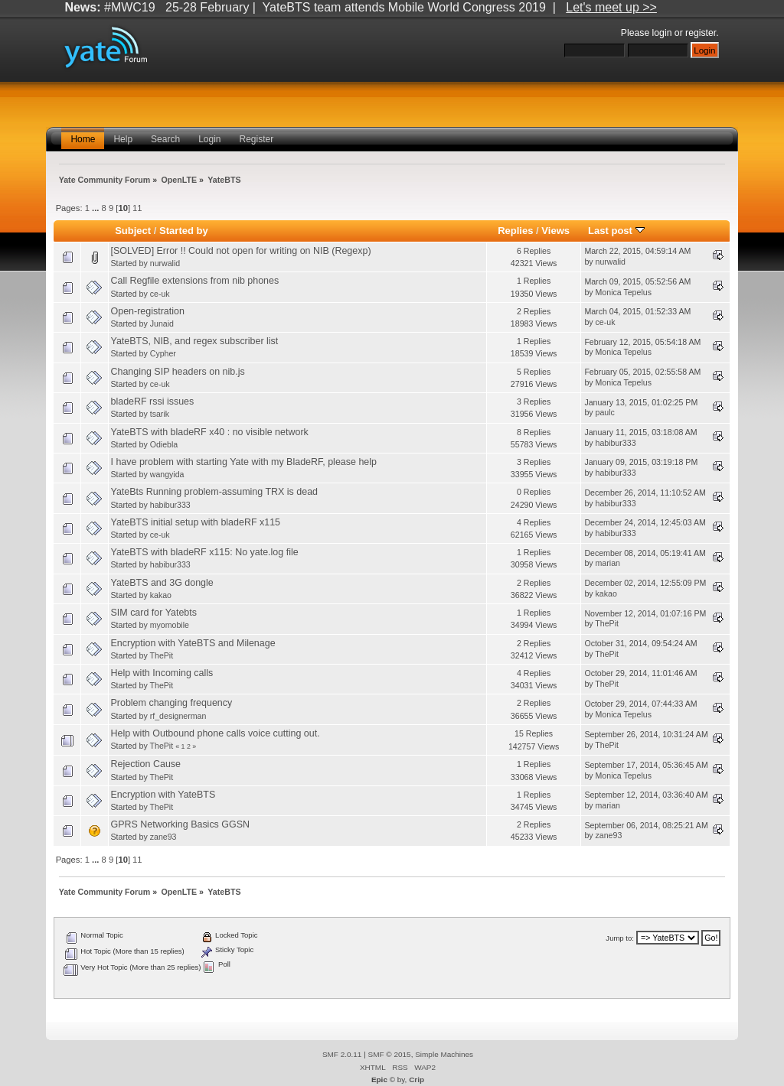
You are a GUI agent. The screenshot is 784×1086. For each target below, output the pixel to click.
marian (608, 562)
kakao (161, 595)
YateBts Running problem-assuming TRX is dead (214, 491)
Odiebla (164, 444)
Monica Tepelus (624, 292)
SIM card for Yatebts (154, 612)
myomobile (169, 624)
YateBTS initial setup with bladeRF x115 (196, 522)
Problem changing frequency (172, 702)
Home (82, 139)
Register (257, 139)
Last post (616, 230)
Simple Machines (444, 1054)
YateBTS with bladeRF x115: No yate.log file (205, 552)
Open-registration (148, 311)
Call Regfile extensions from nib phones (195, 280)
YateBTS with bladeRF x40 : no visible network (210, 432)
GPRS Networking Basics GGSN (180, 824)
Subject (133, 230)
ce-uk (160, 293)
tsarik (159, 413)
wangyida (167, 474)
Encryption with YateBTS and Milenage (193, 643)
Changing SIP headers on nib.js (178, 371)
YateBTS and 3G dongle (162, 582)
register (700, 33)
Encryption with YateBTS (163, 794)
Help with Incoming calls (162, 673)
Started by (183, 230)
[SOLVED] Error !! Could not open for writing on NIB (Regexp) (241, 250)
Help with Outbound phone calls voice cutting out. (215, 733)
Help (122, 139)
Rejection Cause (146, 764)
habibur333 (616, 442)
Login (209, 139)
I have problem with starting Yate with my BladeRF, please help (244, 462)
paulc (605, 412)
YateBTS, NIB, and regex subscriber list (195, 341)
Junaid (162, 323)
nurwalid (165, 263)
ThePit (607, 623)
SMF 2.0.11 (342, 1054)
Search (165, 139)
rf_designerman (178, 715)
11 (137, 208)
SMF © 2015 (389, 1054)
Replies (515, 230)
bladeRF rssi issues (152, 401)
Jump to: (620, 938)
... (96, 208)
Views (555, 230)
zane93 (163, 836)
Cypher (163, 353)
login (662, 33)
